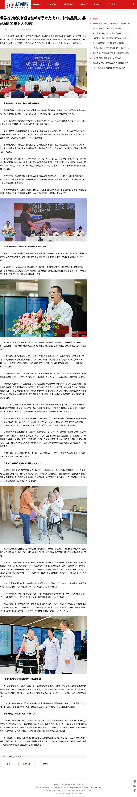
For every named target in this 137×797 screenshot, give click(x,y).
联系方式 (64, 784)
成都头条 (36, 4)
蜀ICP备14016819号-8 (69, 787)
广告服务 (72, 784)
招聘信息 (80, 784)
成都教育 (98, 4)
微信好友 (26, 764)
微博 (7, 764)
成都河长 (84, 4)
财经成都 (68, 4)
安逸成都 (52, 4)
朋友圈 (45, 764)
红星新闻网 (26, 30)
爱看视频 (111, 4)
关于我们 (57, 784)
